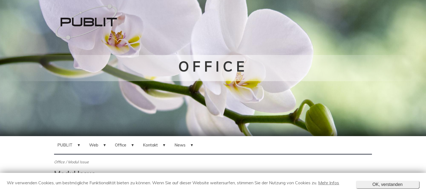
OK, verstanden (387, 184)
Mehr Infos (328, 182)
